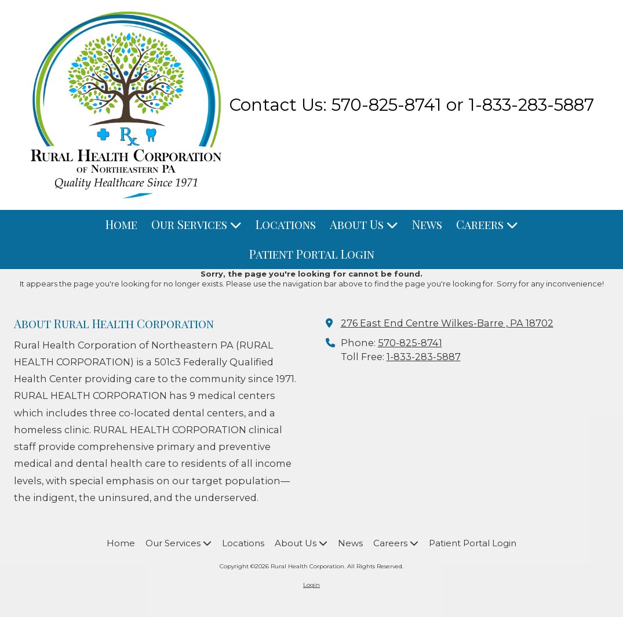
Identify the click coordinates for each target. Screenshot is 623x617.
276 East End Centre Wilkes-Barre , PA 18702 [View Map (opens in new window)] (447, 323)
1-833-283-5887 (424, 356)
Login (311, 585)
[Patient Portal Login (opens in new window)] (311, 254)
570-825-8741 (410, 343)
